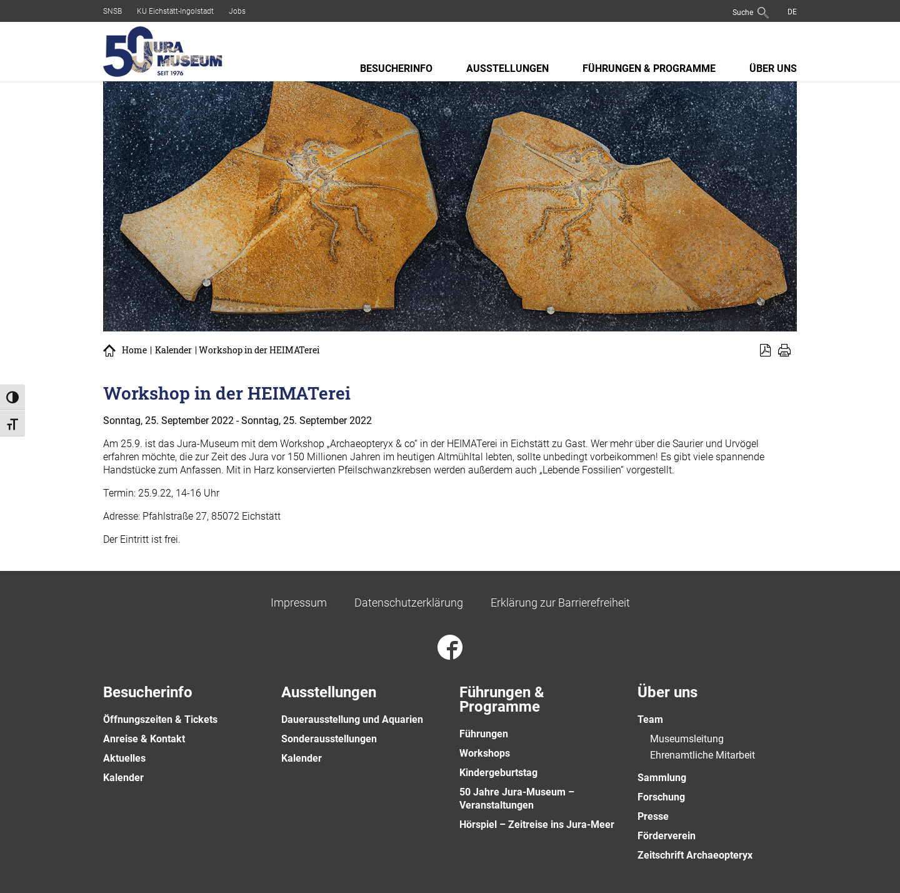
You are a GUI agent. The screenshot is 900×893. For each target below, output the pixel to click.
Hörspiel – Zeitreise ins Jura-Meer (536, 824)
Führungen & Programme (649, 68)
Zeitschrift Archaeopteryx (695, 855)
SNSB (112, 11)
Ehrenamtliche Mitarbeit (702, 755)
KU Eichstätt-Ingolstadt (175, 11)
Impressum (299, 602)
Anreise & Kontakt (144, 739)
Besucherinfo (396, 68)
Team (650, 719)
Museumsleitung (687, 739)
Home (134, 350)
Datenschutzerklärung (408, 602)
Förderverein (667, 836)
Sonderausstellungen (329, 739)
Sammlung (662, 778)
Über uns (773, 68)
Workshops (484, 753)
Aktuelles (124, 758)
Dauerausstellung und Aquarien (352, 719)
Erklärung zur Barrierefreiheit (560, 602)
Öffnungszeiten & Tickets (160, 719)
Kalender (173, 350)
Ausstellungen (507, 68)
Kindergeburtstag (498, 773)
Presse (653, 816)
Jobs (237, 11)
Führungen (483, 734)
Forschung (661, 797)
